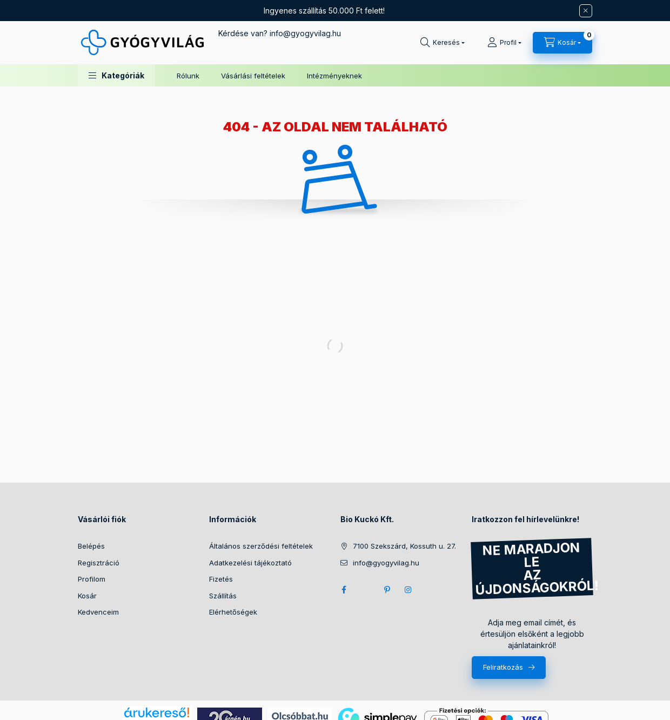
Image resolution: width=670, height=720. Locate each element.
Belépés (91, 546)
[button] (116, 75)
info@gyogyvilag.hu (386, 562)
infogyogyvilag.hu (305, 33)
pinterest (387, 590)
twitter (365, 590)
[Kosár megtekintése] (562, 43)
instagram (408, 590)
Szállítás (223, 595)
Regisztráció (98, 562)
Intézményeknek (334, 75)
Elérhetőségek (233, 612)
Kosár (87, 595)
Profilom (91, 579)
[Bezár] (585, 10)
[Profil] (504, 43)
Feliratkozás (503, 667)
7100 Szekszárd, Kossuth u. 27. (404, 546)
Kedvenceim (98, 612)
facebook (343, 590)
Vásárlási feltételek (253, 75)
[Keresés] (442, 43)
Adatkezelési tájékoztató (250, 562)
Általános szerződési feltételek (261, 546)
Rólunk (188, 75)
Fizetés (221, 579)
